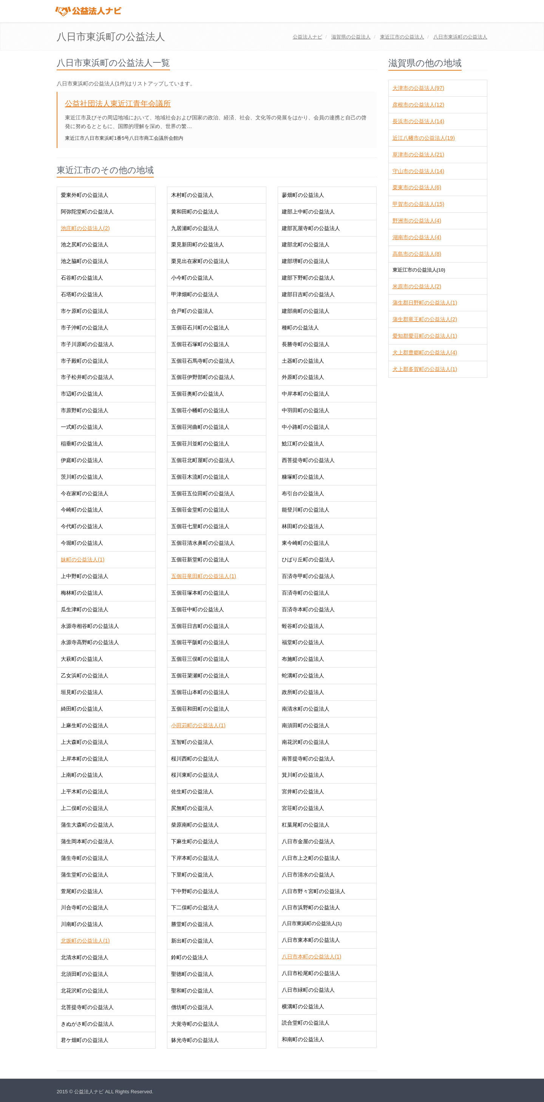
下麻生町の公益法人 (195, 841)
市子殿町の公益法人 (84, 361)
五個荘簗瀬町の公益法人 (200, 675)
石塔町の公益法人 (82, 294)
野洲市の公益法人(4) (417, 221)
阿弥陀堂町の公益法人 (87, 212)
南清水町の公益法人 (305, 709)
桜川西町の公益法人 (195, 759)
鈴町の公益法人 (189, 957)
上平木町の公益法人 (84, 791)
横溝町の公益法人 (303, 1006)
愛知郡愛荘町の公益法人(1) (425, 336)
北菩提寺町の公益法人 (87, 1007)
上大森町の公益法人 (84, 742)
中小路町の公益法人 (305, 427)
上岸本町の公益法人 (84, 759)
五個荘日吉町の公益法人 (200, 626)
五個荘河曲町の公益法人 (200, 427)
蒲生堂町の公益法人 (84, 875)
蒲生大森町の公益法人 (87, 825)
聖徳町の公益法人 (192, 974)
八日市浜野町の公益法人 (311, 907)
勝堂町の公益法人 (192, 924)
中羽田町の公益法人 (305, 410)
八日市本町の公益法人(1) (311, 957)
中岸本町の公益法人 (305, 394)
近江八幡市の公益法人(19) (424, 138)
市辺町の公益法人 (82, 394)
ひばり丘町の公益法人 (308, 559)
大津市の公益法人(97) (418, 88)
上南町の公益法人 (82, 775)
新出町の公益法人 (192, 941)
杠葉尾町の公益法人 (305, 825)
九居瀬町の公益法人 (195, 228)
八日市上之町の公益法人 (311, 858)
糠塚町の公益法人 (303, 477)
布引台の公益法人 (303, 493)
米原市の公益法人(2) (417, 286)
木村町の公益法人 (192, 195)
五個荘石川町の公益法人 (200, 328)
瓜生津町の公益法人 (84, 609)
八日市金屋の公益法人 (308, 841)
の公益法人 (351, 37)
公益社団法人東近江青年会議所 (118, 103)
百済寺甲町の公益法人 (308, 576)
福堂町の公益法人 (303, 642)
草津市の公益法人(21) (418, 154)
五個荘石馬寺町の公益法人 (203, 361)
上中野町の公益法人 (84, 576)
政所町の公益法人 (303, 692)
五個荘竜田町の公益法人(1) (203, 576)
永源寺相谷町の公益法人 (90, 626)
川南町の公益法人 (82, 924)
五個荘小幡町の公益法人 (200, 410)
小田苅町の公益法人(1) (198, 725)
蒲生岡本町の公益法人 (87, 841)
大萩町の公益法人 (82, 659)
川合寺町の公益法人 (84, 907)
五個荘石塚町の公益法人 (200, 344)
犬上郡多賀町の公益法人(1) (425, 369)
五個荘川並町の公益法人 (200, 443)
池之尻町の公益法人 (84, 244)
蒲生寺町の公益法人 (84, 858)
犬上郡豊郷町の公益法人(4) (425, 352)
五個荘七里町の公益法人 (200, 526)
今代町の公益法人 (82, 526)
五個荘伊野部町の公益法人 (203, 377)
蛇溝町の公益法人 (303, 675)
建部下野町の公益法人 (308, 278)
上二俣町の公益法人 (84, 808)
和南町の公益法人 (303, 1039)
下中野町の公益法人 (195, 891)
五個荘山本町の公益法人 (200, 692)
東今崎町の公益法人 (305, 543)
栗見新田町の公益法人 (197, 244)
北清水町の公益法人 (84, 957)
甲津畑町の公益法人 (195, 294)
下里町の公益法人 (192, 875)
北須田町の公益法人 (84, 974)
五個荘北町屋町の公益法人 (203, 460)
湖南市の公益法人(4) (417, 237)
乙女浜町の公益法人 (84, 675)
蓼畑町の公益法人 (303, 195)
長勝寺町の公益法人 (305, 344)
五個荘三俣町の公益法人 (200, 659)
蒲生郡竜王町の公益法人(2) (425, 319)
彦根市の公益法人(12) (418, 105)
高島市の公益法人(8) (417, 254)
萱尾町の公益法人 (82, 891)
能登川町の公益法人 (305, 510)
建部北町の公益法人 (305, 244)
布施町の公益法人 (303, 659)
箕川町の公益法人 (303, 775)
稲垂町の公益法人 (82, 443)
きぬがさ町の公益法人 (87, 1024)
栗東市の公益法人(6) (417, 187)
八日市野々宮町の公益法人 (313, 891)
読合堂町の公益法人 (305, 1023)
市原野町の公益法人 (84, 410)
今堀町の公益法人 (82, 543)
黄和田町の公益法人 (195, 212)
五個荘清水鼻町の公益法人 (203, 543)
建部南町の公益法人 (305, 311)
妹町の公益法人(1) (82, 559)
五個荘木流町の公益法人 (200, 477)
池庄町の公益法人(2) (85, 228)
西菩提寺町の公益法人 (308, 460)
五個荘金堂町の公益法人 (200, 510)
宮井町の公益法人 (303, 791)
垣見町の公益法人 (82, 692)
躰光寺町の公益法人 (195, 1040)
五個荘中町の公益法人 (197, 609)
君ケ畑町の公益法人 (84, 1040)
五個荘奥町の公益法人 (197, 394)
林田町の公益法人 (303, 526)
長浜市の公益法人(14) (418, 121)
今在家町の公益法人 (84, 493)
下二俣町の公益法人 (195, 907)
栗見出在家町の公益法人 (200, 261)
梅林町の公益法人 (82, 593)
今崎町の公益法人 (82, 510)
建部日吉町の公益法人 (308, 294)
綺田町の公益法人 (82, 709)
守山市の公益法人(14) (418, 171)
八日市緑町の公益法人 (308, 990)
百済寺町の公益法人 (305, 593)
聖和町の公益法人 (192, 991)
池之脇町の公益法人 (84, 261)
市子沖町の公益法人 (84, 328)
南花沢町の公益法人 (305, 742)
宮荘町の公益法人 (303, 808)
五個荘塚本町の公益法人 (200, 593)
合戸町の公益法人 (192, 311)
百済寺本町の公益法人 (308, 609)
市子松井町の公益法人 (87, 377)
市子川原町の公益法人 (87, 344)
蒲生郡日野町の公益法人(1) (425, 303)
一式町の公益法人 (82, 427)
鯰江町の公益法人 (303, 443)
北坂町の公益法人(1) (85, 941)
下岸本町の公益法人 (195, 858)
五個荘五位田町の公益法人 (203, 493)
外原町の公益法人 (303, 377)
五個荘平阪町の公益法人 (200, 642)
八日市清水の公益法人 (308, 875)
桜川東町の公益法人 (195, 775)
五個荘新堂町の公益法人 (200, 559)
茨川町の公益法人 (82, 477)
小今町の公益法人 (192, 278)
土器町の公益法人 (303, 361)
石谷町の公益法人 (82, 278)
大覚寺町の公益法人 (195, 1024)
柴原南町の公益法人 (195, 825)
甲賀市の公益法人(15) (418, 204)
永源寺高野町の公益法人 (90, 642)
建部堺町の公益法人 (305, 261)
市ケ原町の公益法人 (84, 311)
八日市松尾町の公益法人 (311, 973)
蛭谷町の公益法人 (303, 626)
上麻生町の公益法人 (84, 725)
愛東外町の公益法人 (84, 195)
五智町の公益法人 (192, 742)
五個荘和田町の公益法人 (200, 709)
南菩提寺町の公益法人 (308, 759)
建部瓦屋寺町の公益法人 (311, 228)
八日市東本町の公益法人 (311, 940)
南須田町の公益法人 (305, 725)
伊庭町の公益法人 (82, 460)
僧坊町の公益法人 (192, 1007)
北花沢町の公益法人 (84, 991)
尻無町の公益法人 (192, 808)
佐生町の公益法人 (192, 791)
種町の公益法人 (300, 328)
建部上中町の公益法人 (308, 212)
